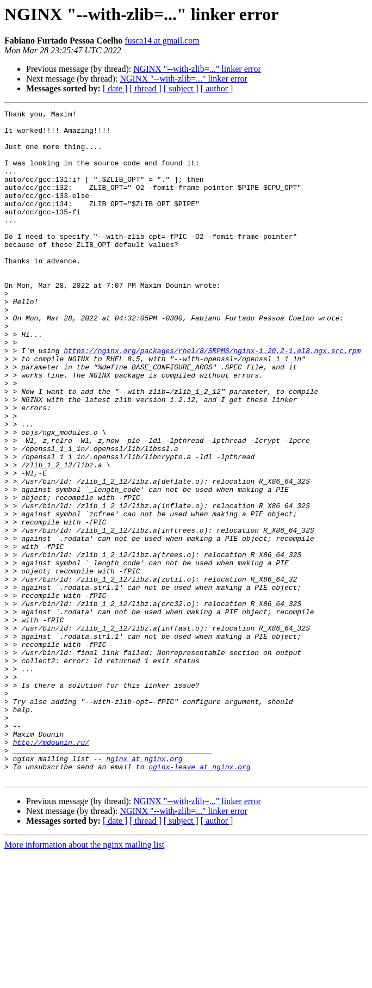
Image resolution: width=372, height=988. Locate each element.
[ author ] (217, 88)
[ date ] (115, 88)
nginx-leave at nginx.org (199, 899)
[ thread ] (145, 88)
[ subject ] (181, 88)
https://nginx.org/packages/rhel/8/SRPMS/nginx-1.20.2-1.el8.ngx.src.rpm (212, 399)
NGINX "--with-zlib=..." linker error (197, 68)
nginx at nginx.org (144, 889)
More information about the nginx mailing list (84, 978)
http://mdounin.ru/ (51, 869)
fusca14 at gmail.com (162, 40)
